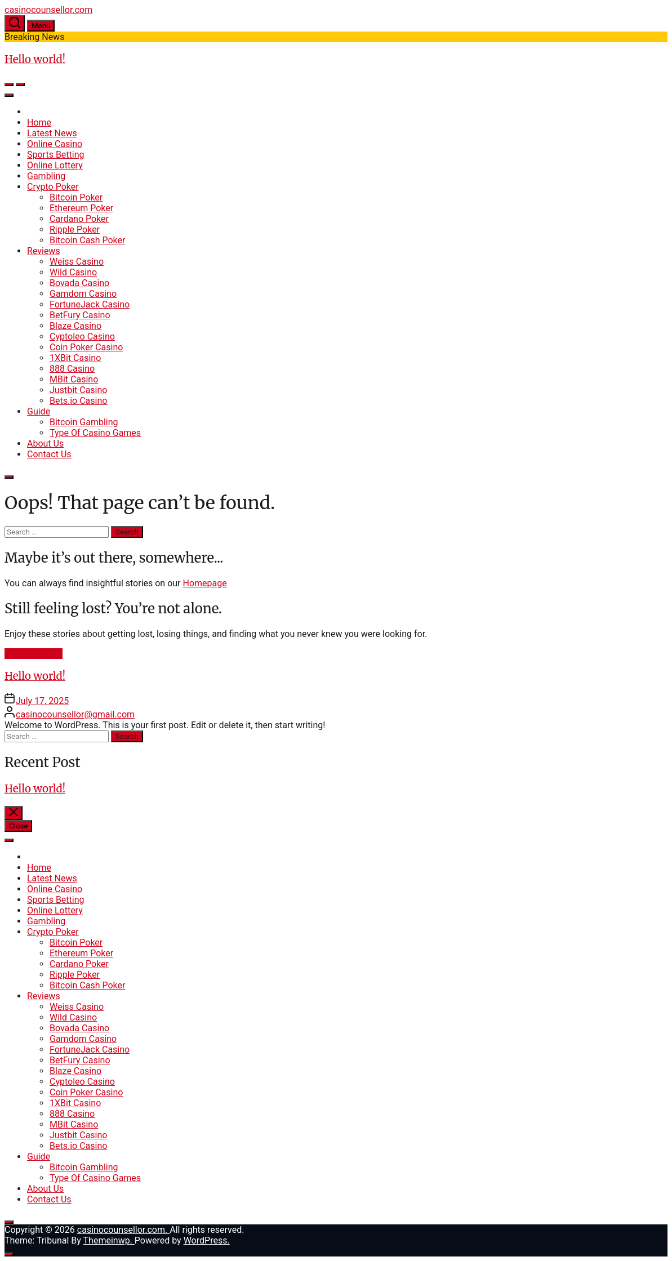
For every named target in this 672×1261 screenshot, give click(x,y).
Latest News (52, 133)
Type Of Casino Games (95, 432)
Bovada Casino (79, 283)
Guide (38, 411)
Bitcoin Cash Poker (87, 240)
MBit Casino (74, 379)
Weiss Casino (77, 261)
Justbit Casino (78, 390)
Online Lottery (55, 165)
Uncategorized (34, 653)
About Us (45, 443)
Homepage (205, 583)
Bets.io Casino (78, 400)
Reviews (43, 251)
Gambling (46, 176)
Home (39, 122)
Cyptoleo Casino (82, 336)
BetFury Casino (80, 315)
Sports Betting (55, 154)
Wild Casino (73, 272)
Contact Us (49, 454)
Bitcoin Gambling (84, 422)
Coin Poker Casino (86, 347)
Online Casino (54, 144)
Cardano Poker (79, 218)
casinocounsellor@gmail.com (75, 714)
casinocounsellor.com (48, 10)
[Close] (9, 477)
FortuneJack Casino (90, 304)
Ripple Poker (75, 229)
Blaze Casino (75, 325)
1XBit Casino (75, 358)
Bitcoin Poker (76, 197)
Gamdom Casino (83, 293)
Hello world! (35, 59)
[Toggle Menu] (9, 95)
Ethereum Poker (81, 208)
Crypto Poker (53, 186)
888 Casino (72, 368)
